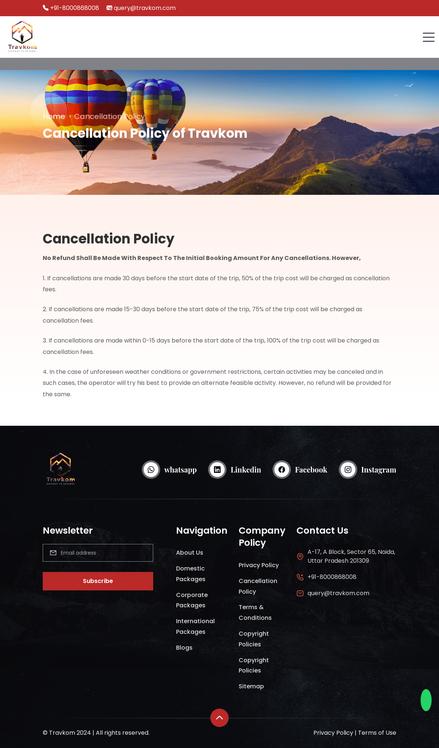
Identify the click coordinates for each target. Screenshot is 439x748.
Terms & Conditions (255, 612)
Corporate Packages (192, 600)
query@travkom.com (145, 8)
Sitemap (251, 686)
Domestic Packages (191, 573)
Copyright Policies (254, 639)
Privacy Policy (259, 565)
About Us (189, 552)
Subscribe (98, 581)
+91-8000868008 (74, 8)
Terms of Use (377, 732)
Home (54, 116)
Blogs (184, 647)
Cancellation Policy (258, 586)
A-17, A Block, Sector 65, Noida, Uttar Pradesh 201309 (351, 556)
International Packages (195, 626)
